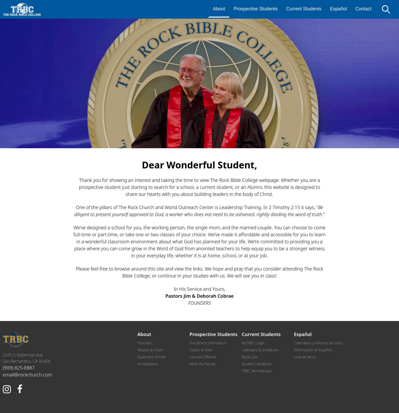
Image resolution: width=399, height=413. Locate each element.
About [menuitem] (219, 8)
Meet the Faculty (203, 363)
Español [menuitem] (338, 8)
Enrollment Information (208, 342)
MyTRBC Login (253, 342)
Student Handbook (257, 363)
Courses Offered (202, 356)
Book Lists (250, 356)
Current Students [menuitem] (303, 8)
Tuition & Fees (201, 349)
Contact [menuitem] (363, 8)
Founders (145, 342)
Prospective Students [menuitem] (256, 8)
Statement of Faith (151, 356)
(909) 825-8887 (19, 368)
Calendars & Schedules (260, 349)
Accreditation (147, 363)
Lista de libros (305, 356)
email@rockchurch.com (27, 375)
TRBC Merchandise (257, 370)
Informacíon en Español (312, 349)
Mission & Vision (150, 349)
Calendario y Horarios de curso (318, 342)
